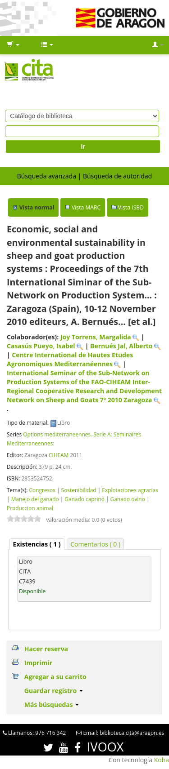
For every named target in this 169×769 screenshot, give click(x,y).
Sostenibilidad (78, 489)
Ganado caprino (84, 498)
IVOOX (105, 746)
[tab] (36, 544)
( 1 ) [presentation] (37, 544)
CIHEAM (59, 454)
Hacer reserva (46, 649)
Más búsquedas (51, 704)
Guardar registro (53, 690)
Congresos (42, 489)
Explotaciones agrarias (130, 489)
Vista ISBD (131, 207)
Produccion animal (30, 507)
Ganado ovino (127, 498)
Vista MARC (86, 207)
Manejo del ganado (35, 498)
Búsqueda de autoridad (117, 176)
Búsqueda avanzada (46, 176)
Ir (83, 146)
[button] (13, 45)
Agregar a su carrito (55, 676)
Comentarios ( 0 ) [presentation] (95, 544)
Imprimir (38, 662)
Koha (161, 760)
